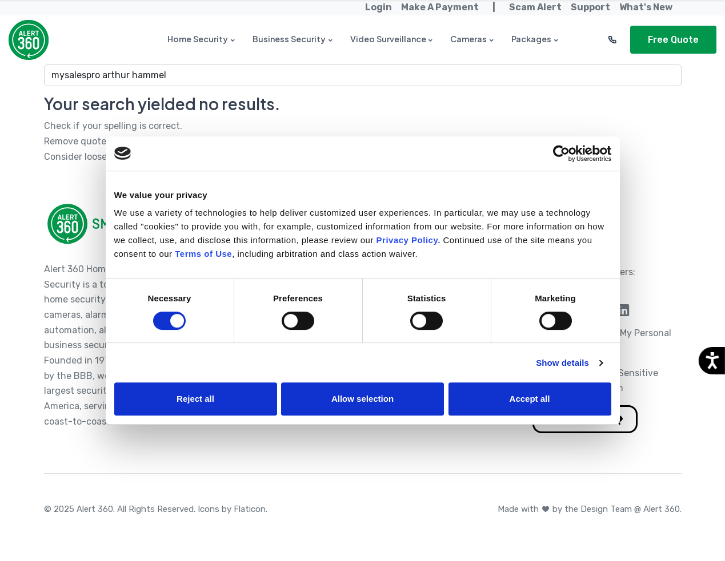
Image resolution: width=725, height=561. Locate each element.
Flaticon (250, 509)
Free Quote (673, 39)
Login (378, 7)
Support (590, 7)
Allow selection (362, 398)
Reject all (195, 398)
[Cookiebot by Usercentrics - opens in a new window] (561, 153)
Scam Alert (535, 7)
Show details (562, 363)
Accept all (530, 398)
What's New (645, 7)
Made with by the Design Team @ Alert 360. (590, 509)
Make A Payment (440, 7)
